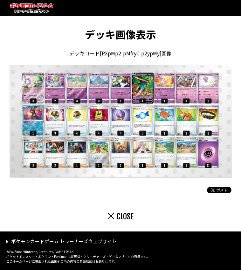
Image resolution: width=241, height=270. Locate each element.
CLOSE (125, 216)
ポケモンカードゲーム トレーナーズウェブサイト (64, 241)
